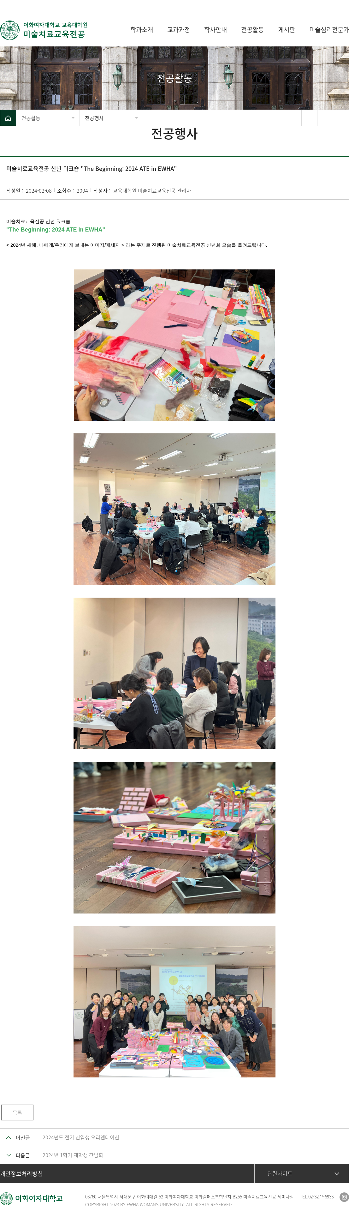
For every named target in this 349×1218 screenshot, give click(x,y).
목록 (17, 1112)
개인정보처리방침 (21, 1173)
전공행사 (94, 118)
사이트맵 (339, 6)
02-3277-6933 (321, 1196)
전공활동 (30, 118)
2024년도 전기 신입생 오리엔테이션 (81, 1137)
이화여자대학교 (305, 6)
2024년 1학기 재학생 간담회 (73, 1155)
